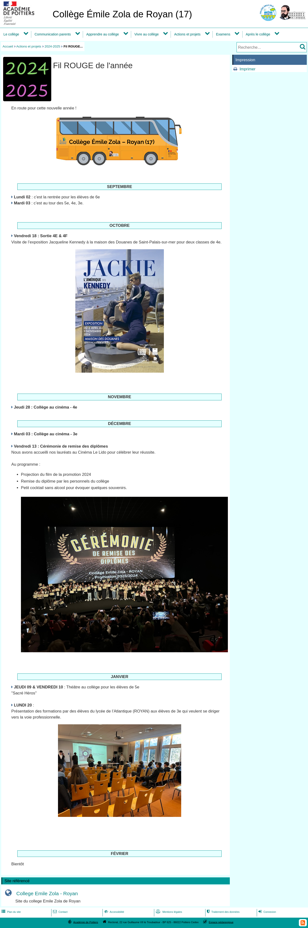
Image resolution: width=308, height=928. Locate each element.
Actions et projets (187, 34)
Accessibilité (113, 911)
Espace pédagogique (221, 922)
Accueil (8, 46)
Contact (60, 911)
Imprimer (247, 69)
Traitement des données (222, 911)
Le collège (11, 34)
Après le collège (258, 34)
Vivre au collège (146, 34)
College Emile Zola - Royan (47, 893)
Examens (223, 34)
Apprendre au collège (102, 34)
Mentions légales (168, 911)
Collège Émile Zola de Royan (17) (122, 14)
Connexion (266, 911)
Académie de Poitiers (85, 922)
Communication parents (53, 34)
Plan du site (10, 911)
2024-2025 (52, 46)
